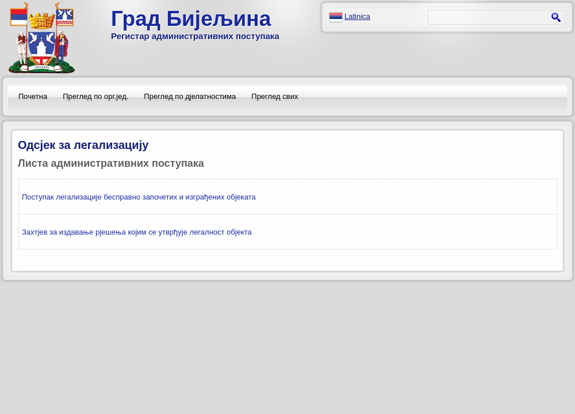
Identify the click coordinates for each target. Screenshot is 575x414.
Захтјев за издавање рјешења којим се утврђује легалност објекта (137, 232)
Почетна (32, 96)
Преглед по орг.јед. (95, 96)
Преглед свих (274, 96)
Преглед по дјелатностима (190, 96)
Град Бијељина (191, 18)
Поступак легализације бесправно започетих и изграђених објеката (139, 197)
